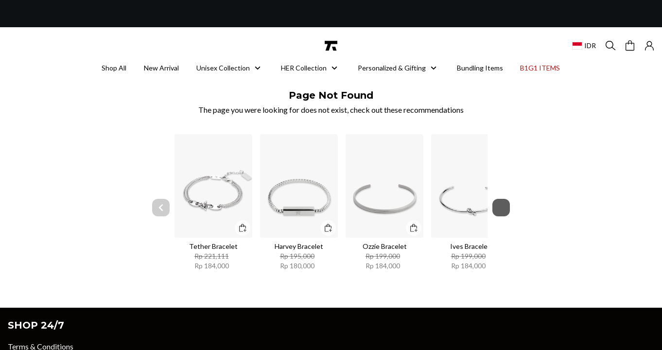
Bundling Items (480, 68)
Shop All (114, 68)
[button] (649, 45)
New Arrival (161, 68)
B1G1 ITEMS (543, 68)
